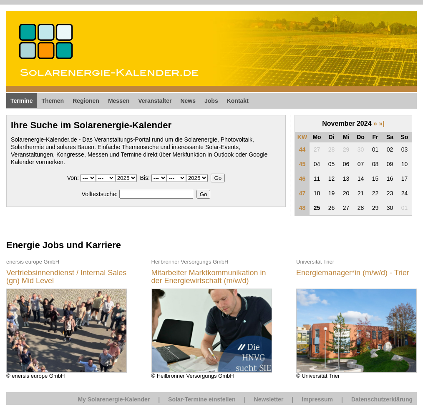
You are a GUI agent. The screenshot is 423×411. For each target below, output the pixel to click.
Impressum (317, 399)
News (188, 100)
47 (302, 193)
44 (302, 149)
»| (381, 123)
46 (302, 178)
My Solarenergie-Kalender (114, 399)
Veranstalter (154, 100)
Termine (21, 100)
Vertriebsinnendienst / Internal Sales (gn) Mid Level (66, 277)
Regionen (86, 100)
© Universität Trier (356, 318)
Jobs (211, 100)
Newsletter (269, 399)
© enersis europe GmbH (66, 318)
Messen (118, 100)
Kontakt (238, 100)
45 (302, 164)
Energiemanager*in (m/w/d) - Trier (352, 273)
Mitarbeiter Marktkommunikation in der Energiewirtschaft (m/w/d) (208, 277)
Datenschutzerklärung (382, 399)
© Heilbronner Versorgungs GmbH (211, 318)
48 (302, 207)
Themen (52, 100)
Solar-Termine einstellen (202, 399)
